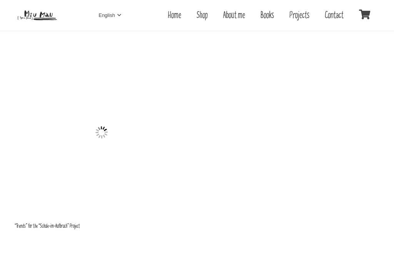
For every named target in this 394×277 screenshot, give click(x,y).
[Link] (37, 15)
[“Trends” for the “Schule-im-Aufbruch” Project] (102, 50)
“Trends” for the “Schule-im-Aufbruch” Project (47, 226)
